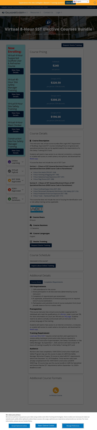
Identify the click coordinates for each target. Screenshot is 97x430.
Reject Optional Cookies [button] (46, 425)
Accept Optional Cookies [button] (19, 426)
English (77, 1)
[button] (95, 3)
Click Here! (70, 3)
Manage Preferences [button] (73, 426)
